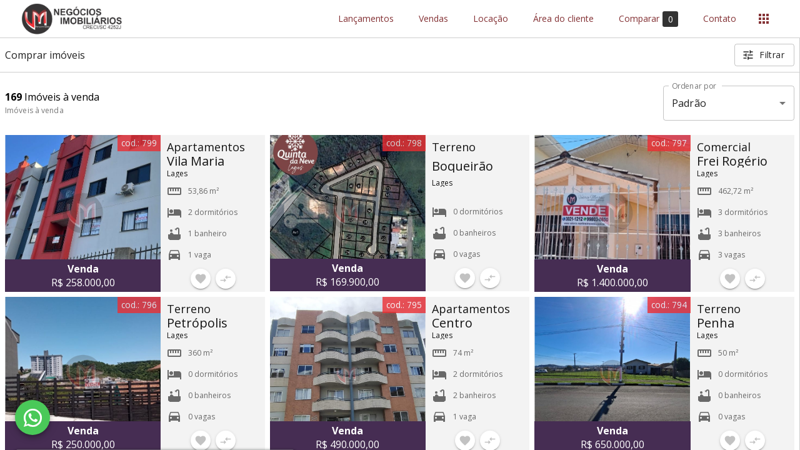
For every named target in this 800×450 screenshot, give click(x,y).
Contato (719, 19)
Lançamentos (366, 19)
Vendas (433, 19)
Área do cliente (563, 19)
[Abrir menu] (764, 19)
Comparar (648, 19)
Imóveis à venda (34, 110)
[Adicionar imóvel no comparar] (226, 279)
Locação (490, 19)
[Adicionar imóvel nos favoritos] (201, 279)
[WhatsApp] (32, 417)
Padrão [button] (689, 103)
